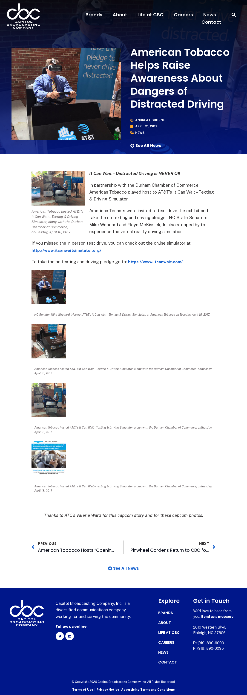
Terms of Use (82, 689)
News (209, 14)
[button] (234, 15)
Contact (211, 22)
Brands (94, 14)
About (120, 14)
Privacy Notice (108, 689)
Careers (183, 14)
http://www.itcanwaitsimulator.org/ (69, 249)
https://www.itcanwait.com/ (157, 261)
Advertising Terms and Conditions (148, 689)
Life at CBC (151, 14)
